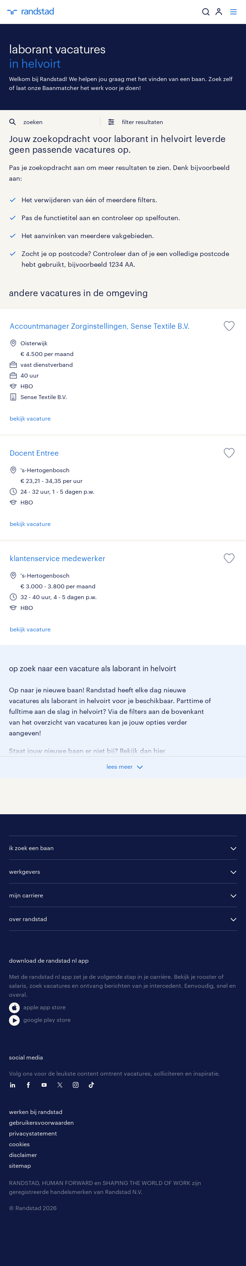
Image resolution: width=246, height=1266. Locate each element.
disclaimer (23, 1154)
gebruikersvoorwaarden (41, 1122)
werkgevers (24, 871)
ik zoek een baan (31, 847)
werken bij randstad (35, 1111)
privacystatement (33, 1133)
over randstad (28, 918)
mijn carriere (26, 895)
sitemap (20, 1165)
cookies (19, 1144)
